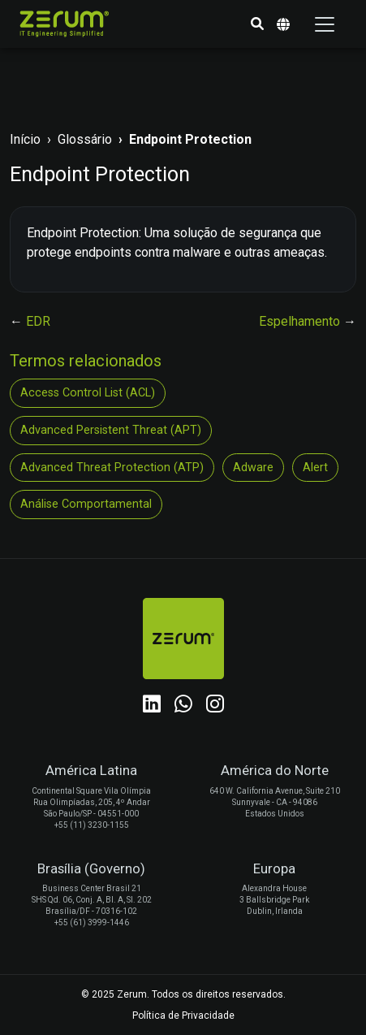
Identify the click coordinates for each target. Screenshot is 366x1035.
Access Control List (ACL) (87, 393)
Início (25, 139)
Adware (253, 467)
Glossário (85, 139)
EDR (38, 321)
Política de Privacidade (183, 1015)
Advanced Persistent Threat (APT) (110, 430)
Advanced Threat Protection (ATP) (112, 467)
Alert (315, 467)
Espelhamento (301, 321)
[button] (257, 24)
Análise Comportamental (86, 504)
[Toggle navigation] (325, 24)
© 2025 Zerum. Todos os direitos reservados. (183, 994)
